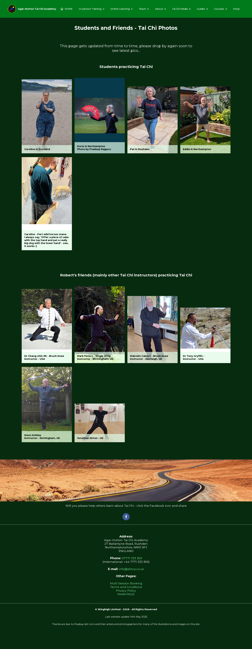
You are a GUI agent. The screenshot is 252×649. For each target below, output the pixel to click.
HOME (66, 8)
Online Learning (120, 8)
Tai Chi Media (180, 8)
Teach (142, 8)
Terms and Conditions (126, 587)
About (159, 8)
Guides (201, 8)
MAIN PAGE (126, 594)
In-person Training (90, 8)
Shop (236, 8)
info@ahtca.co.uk (131, 569)
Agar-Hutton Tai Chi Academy (37, 9)
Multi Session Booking (126, 583)
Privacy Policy (126, 590)
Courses (219, 8)
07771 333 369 (132, 558)
